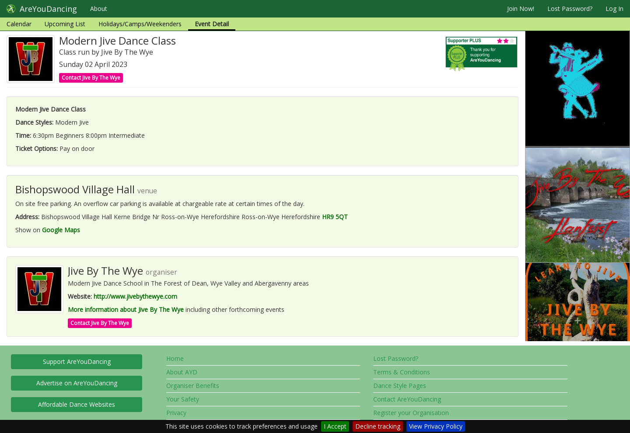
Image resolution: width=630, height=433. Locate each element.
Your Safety (182, 399)
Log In (614, 8)
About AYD (181, 372)
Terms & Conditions (401, 372)
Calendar (19, 24)
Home (175, 358)
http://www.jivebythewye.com (135, 296)
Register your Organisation (411, 413)
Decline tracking (377, 426)
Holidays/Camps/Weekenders (140, 24)
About (98, 8)
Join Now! (520, 8)
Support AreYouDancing (77, 361)
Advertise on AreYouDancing (76, 383)
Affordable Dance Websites (76, 404)
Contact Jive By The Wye (91, 77)
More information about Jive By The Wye (126, 309)
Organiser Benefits (192, 385)
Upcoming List (65, 24)
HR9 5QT (335, 217)
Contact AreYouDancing (407, 399)
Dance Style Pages (399, 385)
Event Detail (212, 24)
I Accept (335, 426)
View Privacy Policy (435, 426)
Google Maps (61, 230)
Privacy (176, 413)
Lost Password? (569, 8)
